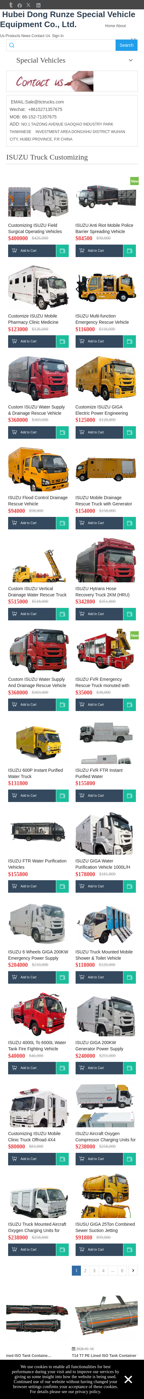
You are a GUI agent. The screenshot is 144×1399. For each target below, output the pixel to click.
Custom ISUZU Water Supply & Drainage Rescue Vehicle (36, 410)
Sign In (57, 36)
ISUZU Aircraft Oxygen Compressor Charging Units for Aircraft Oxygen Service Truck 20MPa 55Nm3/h (106, 1137)
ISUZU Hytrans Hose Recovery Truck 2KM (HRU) (103, 591)
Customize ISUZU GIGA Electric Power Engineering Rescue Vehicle (102, 410)
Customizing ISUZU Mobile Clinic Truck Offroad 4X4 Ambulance (34, 1137)
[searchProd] (66, 45)
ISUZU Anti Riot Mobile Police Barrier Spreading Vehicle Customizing (104, 229)
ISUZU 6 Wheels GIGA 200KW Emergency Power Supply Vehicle (38, 955)
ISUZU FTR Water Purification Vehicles (37, 864)
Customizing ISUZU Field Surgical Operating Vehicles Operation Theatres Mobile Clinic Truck (35, 229)
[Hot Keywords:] (126, 45)
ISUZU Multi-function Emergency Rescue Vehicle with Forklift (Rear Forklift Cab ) (104, 319)
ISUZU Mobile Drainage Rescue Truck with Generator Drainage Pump (104, 501)
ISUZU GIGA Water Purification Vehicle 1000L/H (103, 864)
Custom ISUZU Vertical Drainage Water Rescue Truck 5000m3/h (37, 592)
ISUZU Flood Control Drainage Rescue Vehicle (38, 500)
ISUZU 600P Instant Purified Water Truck (35, 773)
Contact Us (41, 36)
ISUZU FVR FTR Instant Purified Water (99, 773)
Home (110, 26)
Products (13, 36)
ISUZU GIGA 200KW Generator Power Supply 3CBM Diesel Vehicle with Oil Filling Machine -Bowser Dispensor (104, 1046)
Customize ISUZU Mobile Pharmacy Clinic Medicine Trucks (33, 319)
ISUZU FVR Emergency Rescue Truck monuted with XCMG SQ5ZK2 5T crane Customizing (103, 683)
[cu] (50, 81)
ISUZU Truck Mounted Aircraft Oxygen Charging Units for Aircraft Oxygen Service (37, 1228)
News (26, 36)
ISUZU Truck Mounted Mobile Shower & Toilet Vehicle (104, 955)
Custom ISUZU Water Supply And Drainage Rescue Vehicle (37, 682)
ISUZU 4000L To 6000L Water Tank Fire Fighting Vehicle (37, 1045)
